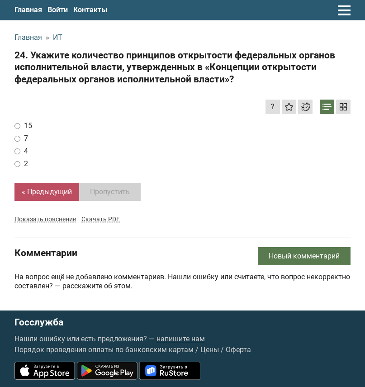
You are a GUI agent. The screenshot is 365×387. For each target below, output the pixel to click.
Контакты (90, 9)
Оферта (238, 349)
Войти (57, 9)
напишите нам (180, 338)
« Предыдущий (47, 191)
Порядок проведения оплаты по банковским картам (104, 349)
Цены (209, 349)
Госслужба (38, 322)
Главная (28, 9)
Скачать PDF (100, 219)
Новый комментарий (304, 256)
